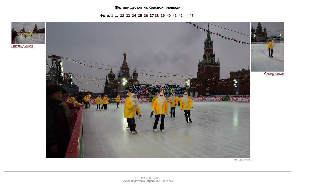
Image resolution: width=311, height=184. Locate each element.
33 (128, 16)
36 (146, 16)
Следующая (267, 72)
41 (175, 16)
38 (157, 16)
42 (181, 16)
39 (163, 16)
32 (122, 16)
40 (169, 16)
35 (140, 16)
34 (134, 16)
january (247, 159)
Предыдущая (28, 44)
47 (192, 16)
